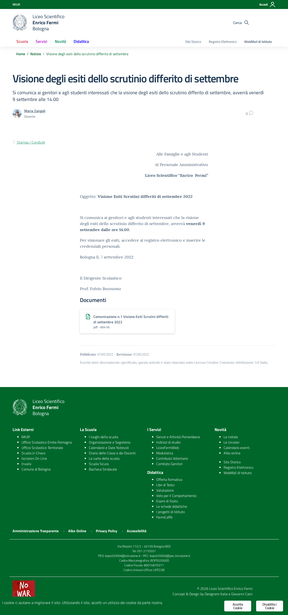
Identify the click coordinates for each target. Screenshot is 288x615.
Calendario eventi (237, 447)
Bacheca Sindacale (103, 469)
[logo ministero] (20, 23)
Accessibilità (136, 531)
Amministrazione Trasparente (36, 531)
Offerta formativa (169, 479)
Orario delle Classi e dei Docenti (112, 453)
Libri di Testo (165, 485)
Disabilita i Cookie (269, 606)
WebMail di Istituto (258, 41)
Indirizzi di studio (168, 442)
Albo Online (77, 531)
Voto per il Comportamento (176, 495)
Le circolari (231, 442)
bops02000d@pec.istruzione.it (170, 555)
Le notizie (231, 437)
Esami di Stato (167, 501)
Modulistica (164, 453)
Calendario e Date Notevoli (109, 447)
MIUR (26, 437)
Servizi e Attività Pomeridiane (178, 437)
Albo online (232, 453)
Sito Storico (193, 41)
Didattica (81, 41)
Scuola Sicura (99, 463)
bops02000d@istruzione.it (122, 555)
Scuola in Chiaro (33, 453)
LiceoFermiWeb (167, 447)
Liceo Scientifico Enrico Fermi (230, 588)
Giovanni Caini (241, 594)
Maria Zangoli (34, 111)
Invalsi (26, 463)
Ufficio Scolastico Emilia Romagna (47, 442)
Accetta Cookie (238, 606)
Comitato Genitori (169, 463)
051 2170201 (146, 551)
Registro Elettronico (223, 41)
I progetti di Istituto (170, 511)
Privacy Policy (106, 531)
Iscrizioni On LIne (34, 458)
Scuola (22, 41)
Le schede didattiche (171, 506)
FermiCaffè (164, 517)
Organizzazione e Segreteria (109, 442)
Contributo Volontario (172, 458)
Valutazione (165, 490)
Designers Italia (216, 594)
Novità (60, 41)
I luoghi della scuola (103, 437)
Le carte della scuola (104, 458)
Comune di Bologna (36, 469)
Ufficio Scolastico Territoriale (42, 447)
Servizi (41, 41)
